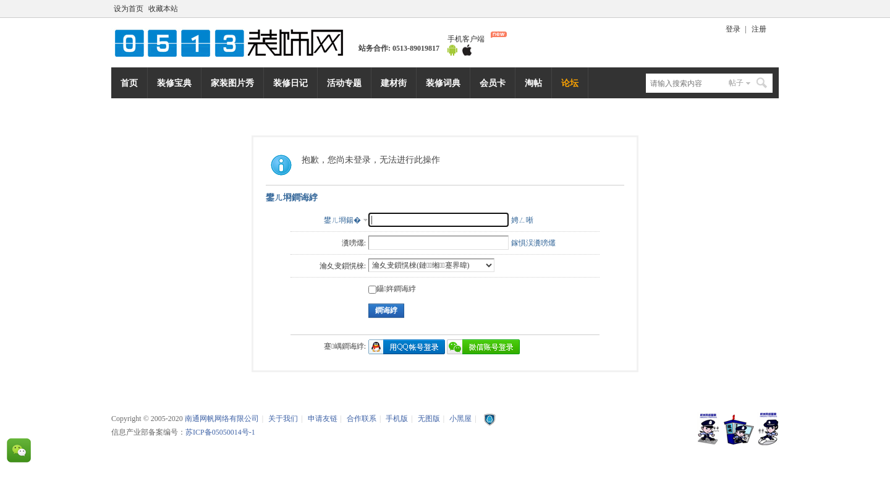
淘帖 (533, 83)
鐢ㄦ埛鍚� (342, 220)
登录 (733, 29)
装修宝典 (174, 83)
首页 (129, 83)
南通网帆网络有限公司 (234, 42)
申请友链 (322, 418)
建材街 (394, 83)
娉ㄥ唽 (522, 220)
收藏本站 (163, 8)
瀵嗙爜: (354, 243)
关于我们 (283, 418)
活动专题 (344, 83)
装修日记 (290, 83)
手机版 (397, 418)
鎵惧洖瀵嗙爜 (533, 243)
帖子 (736, 83)
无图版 (429, 418)
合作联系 (361, 418)
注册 (759, 29)
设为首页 (128, 8)
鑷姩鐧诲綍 (392, 288)
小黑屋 (460, 418)
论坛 (569, 83)
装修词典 (443, 83)
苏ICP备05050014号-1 (220, 432)
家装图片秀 (232, 83)
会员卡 (493, 83)
